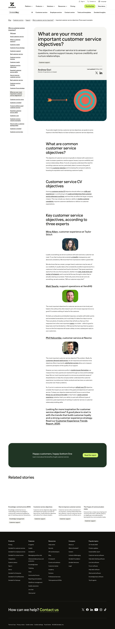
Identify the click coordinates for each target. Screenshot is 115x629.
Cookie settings (38, 624)
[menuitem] (102, 1)
